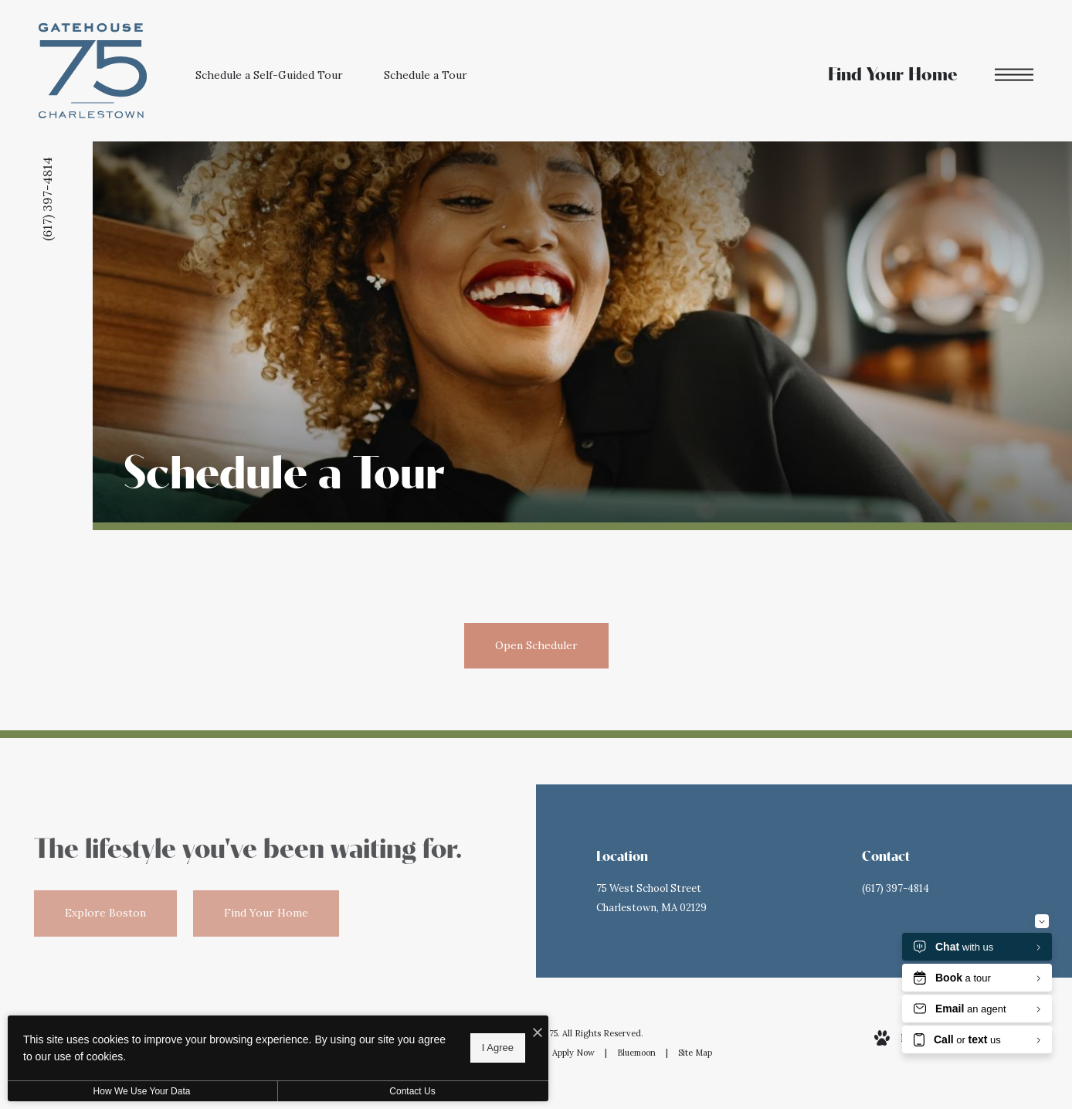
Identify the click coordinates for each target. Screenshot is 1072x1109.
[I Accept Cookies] (537, 1033)
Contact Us (412, 1091)
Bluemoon (636, 1052)
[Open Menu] (1014, 74)
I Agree (498, 1047)
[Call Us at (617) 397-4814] (950, 889)
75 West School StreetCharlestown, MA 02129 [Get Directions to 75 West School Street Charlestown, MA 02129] (651, 898)
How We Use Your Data (142, 1091)
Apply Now (573, 1052)
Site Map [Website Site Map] (695, 1052)
